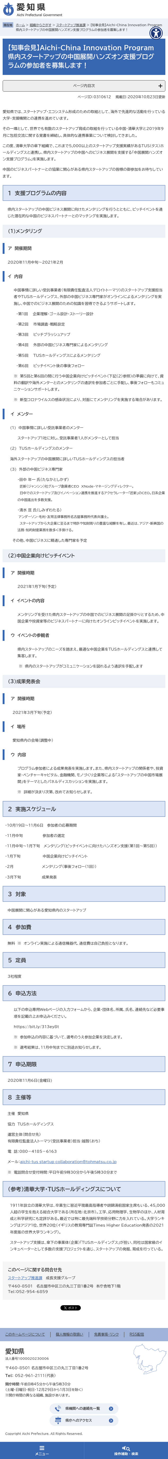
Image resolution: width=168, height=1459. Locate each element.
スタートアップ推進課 (71, 24)
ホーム (20, 24)
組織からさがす (40, 24)
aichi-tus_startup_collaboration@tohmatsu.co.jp (68, 1162)
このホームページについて (25, 1334)
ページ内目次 (84, 86)
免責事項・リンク (106, 1334)
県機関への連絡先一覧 (82, 1408)
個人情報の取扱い (69, 1334)
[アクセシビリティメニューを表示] (156, 33)
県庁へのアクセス (78, 1420)
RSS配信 (137, 1334)
